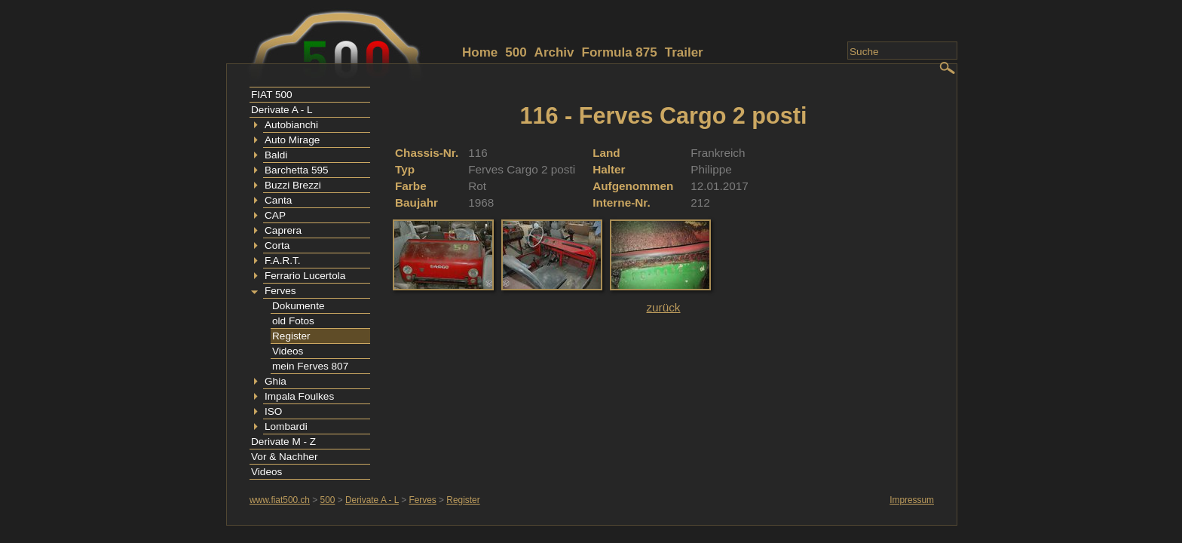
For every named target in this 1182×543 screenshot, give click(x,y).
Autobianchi (291, 124)
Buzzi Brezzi (293, 185)
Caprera (283, 230)
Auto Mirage (292, 140)
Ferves (280, 290)
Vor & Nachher (284, 456)
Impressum (912, 500)
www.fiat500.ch (280, 500)
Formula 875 (619, 52)
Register (291, 336)
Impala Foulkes (299, 396)
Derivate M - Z (283, 441)
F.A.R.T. (283, 260)
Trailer (684, 52)
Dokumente (298, 305)
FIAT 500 (271, 94)
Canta (278, 200)
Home (480, 52)
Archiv (554, 52)
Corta (277, 245)
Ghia (275, 381)
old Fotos (293, 321)
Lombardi (286, 426)
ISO (273, 411)
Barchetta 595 (297, 170)
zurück (663, 307)
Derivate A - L (282, 109)
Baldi (276, 155)
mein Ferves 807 (310, 366)
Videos (287, 351)
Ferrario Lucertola (305, 275)
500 (515, 52)
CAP (275, 215)
